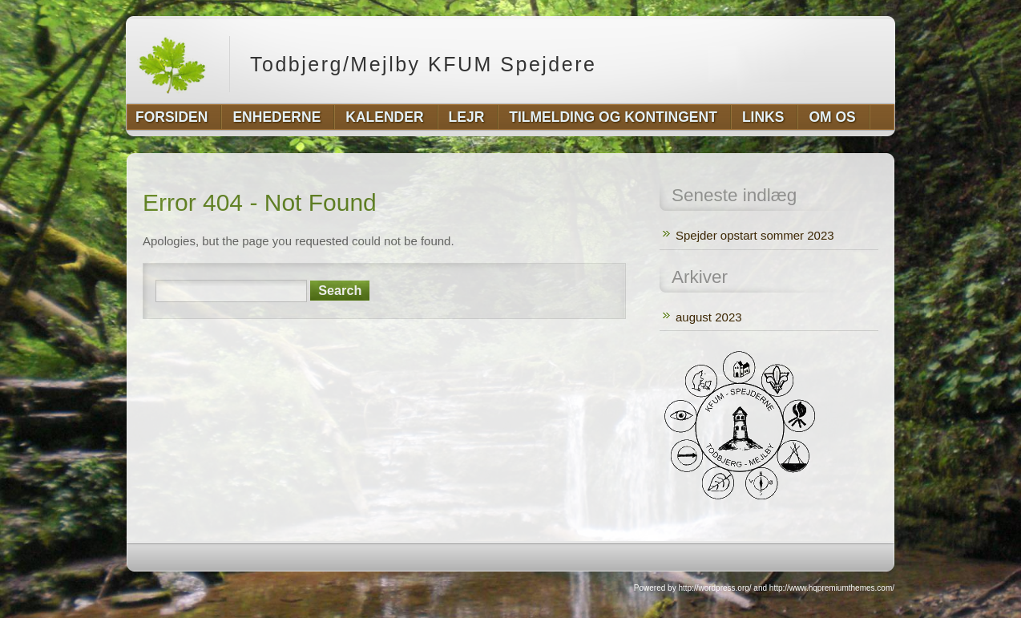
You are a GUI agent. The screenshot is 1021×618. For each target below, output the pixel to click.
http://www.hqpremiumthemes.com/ (831, 588)
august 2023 (709, 317)
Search (339, 290)
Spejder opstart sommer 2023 (755, 235)
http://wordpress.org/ (714, 588)
